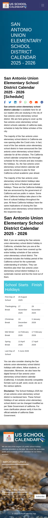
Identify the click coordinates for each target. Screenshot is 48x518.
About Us (7, 467)
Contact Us (8, 473)
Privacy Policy (9, 479)
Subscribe (40, 496)
